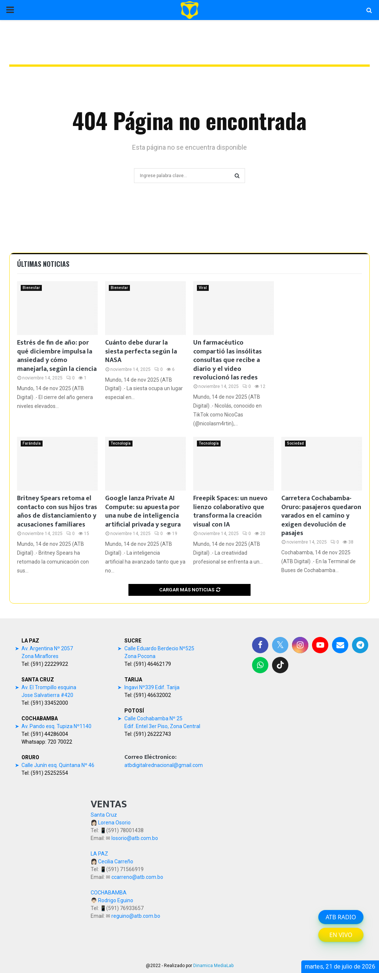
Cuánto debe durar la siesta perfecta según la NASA (141, 351)
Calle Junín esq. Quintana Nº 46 (57, 765)
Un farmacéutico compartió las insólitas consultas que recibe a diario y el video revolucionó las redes (227, 360)
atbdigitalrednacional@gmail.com (163, 765)
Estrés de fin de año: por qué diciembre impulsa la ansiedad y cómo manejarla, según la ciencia (57, 355)
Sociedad (295, 443)
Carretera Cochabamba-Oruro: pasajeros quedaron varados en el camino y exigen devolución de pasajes (321, 516)
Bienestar (31, 288)
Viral (203, 288)
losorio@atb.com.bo (134, 838)
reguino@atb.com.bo (135, 916)
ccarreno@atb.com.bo (137, 877)
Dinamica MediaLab (213, 965)
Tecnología (121, 443)
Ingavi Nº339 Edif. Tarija (152, 687)
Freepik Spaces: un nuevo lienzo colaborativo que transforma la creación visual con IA (230, 511)
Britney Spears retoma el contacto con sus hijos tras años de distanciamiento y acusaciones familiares (57, 511)
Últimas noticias (43, 264)
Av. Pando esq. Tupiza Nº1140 (56, 726)
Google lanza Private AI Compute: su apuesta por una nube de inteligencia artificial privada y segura (143, 511)
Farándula (32, 443)
